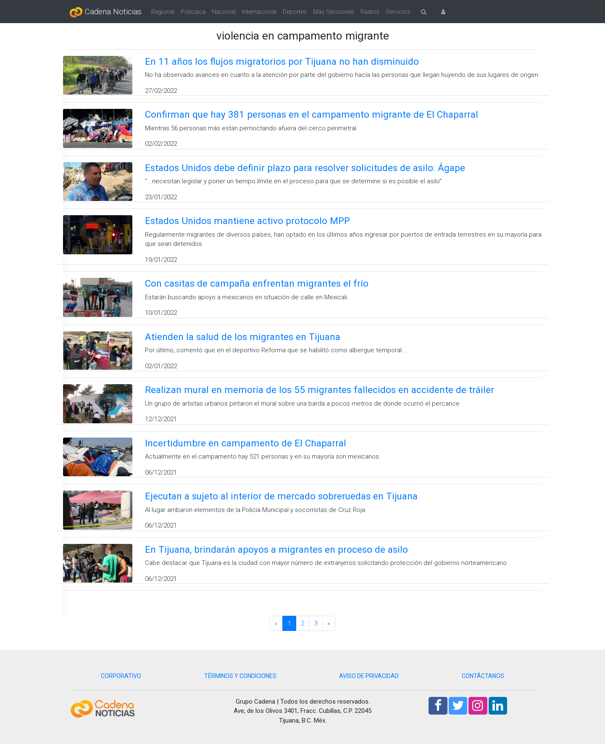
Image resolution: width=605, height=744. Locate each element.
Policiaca (193, 11)
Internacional (259, 11)
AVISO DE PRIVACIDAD (369, 676)
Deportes (295, 11)
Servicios (398, 11)
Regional (162, 11)
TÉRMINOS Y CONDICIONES (240, 676)
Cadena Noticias (105, 12)
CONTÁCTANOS (483, 676)
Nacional (224, 11)
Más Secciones (333, 11)
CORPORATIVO (121, 676)
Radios (369, 11)
